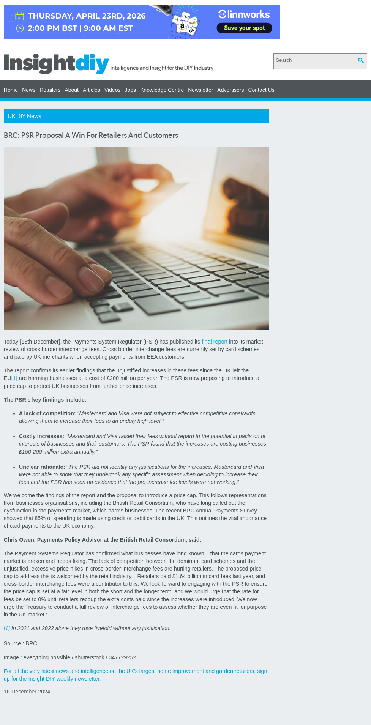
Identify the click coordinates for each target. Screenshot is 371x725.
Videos (112, 90)
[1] (14, 378)
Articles (91, 90)
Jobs (130, 90)
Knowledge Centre (162, 90)
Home (11, 90)
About (72, 90)
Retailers (49, 90)
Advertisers (230, 90)
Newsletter (200, 90)
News (28, 90)
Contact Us (261, 90)
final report (214, 342)
